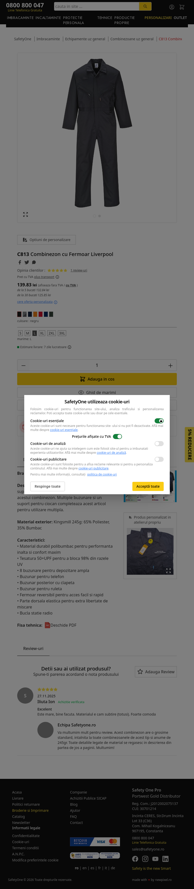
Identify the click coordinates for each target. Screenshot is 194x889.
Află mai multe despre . (96, 452)
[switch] (159, 420)
